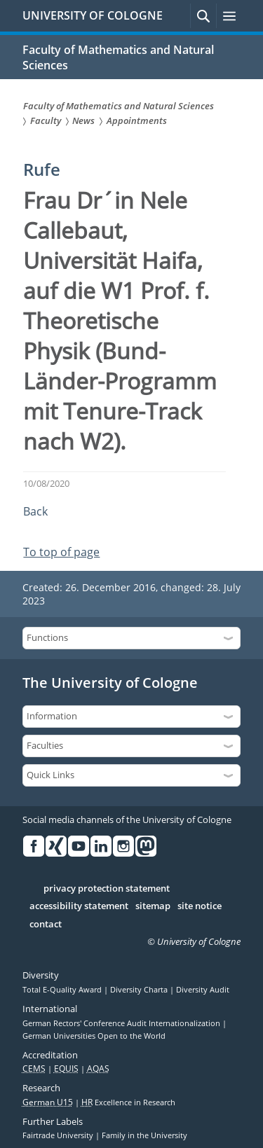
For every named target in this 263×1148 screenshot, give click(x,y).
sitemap (152, 906)
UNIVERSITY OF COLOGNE (92, 15)
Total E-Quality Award (63, 990)
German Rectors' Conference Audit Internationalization (122, 1023)
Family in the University (144, 1135)
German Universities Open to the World (94, 1036)
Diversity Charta (140, 990)
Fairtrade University (58, 1135)
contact (45, 924)
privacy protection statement (106, 888)
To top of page (61, 552)
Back (35, 511)
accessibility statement (78, 906)
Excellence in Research (128, 1102)
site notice (199, 906)
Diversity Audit (202, 990)
